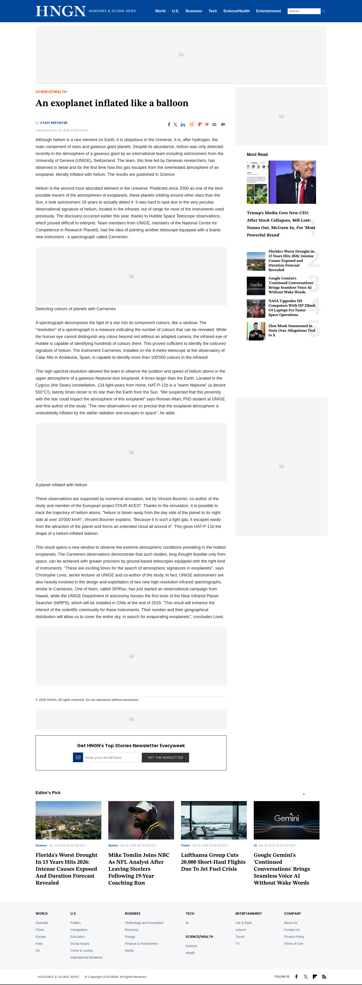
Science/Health (236, 11)
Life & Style (243, 923)
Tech (212, 11)
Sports (113, 845)
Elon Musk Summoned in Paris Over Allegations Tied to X (291, 330)
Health (190, 953)
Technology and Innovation (144, 923)
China (40, 930)
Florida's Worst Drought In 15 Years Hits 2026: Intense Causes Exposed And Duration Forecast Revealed (66, 869)
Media (129, 950)
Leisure (240, 930)
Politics (75, 923)
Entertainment (268, 11)
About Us (290, 923)
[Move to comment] (223, 124)
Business (194, 11)
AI (255, 845)
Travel (185, 845)
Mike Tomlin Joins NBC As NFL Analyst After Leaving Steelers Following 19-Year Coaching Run (139, 869)
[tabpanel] (72, 845)
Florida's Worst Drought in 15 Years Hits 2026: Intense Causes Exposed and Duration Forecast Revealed (291, 261)
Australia (42, 923)
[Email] (214, 124)
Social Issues (79, 943)
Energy (130, 937)
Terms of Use (293, 943)
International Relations (86, 957)
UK (38, 950)
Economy (131, 930)
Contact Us (292, 930)
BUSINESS (132, 913)
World (160, 11)
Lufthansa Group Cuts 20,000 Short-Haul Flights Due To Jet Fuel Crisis (213, 862)
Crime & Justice (81, 950)
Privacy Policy (294, 937)
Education (77, 937)
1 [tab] (304, 794)
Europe (41, 937)
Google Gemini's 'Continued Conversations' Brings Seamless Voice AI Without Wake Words (282, 869)
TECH (190, 913)
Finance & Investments (141, 943)
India (39, 943)
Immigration (78, 930)
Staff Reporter (53, 123)
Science (41, 845)
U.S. (175, 11)
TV (237, 943)
